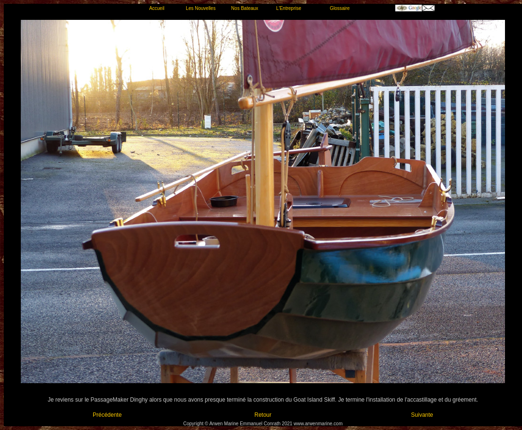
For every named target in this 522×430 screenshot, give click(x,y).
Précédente (107, 415)
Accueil (156, 8)
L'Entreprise (288, 8)
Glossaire (339, 8)
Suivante (422, 415)
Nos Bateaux (244, 8)
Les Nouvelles (201, 8)
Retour (262, 415)
